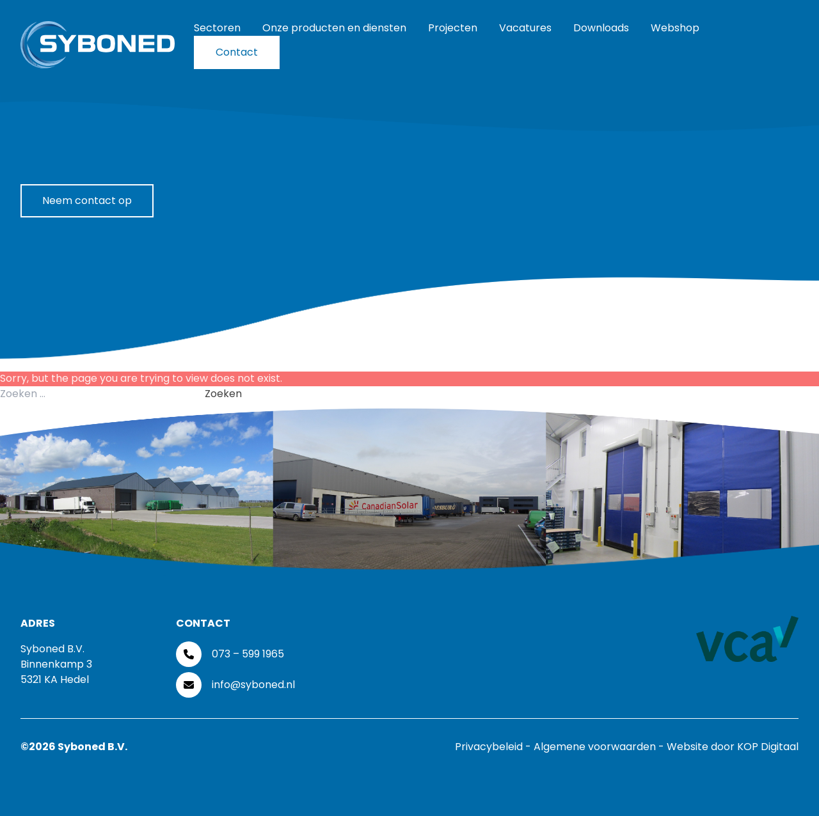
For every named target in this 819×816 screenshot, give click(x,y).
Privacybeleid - (494, 746)
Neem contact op (87, 200)
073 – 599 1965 (248, 654)
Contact (237, 52)
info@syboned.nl (253, 684)
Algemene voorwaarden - (600, 746)
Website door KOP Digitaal (733, 746)
